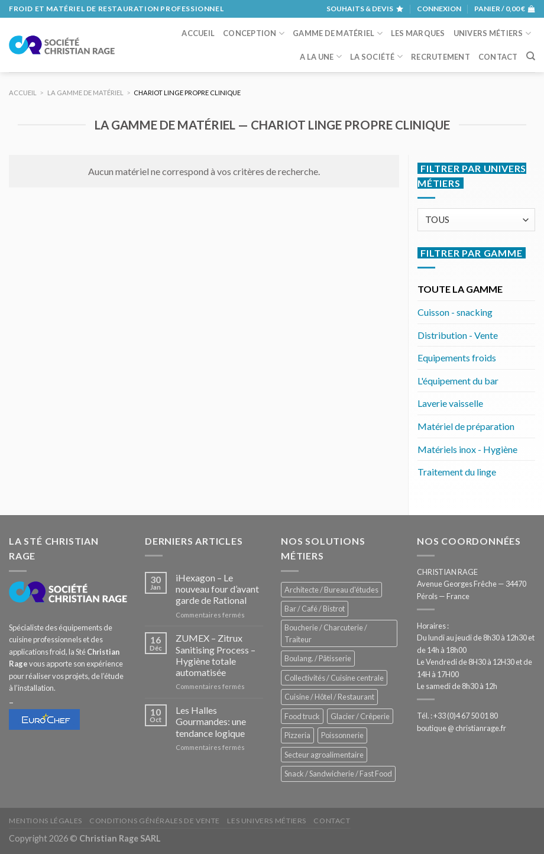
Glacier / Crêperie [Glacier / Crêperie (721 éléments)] (360, 716)
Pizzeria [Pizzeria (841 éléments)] (297, 735)
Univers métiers (492, 33)
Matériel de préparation (465, 426)
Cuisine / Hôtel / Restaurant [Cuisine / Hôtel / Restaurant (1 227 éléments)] (329, 696)
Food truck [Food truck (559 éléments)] (302, 716)
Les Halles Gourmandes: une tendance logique (211, 721)
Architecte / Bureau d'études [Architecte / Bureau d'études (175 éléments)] (331, 589)
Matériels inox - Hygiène (467, 449)
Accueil (198, 33)
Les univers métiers (266, 820)
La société (376, 56)
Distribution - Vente (457, 335)
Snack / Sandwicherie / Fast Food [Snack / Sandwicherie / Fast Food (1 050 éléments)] (338, 773)
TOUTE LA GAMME (460, 289)
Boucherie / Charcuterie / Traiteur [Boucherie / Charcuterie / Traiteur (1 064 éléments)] (325, 633)
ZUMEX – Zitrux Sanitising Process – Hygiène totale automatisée (215, 655)
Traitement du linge (456, 471)
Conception (253, 33)
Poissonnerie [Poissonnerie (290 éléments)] (342, 735)
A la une (321, 56)
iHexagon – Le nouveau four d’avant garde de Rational (217, 589)
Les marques (418, 33)
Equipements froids (456, 357)
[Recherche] (530, 56)
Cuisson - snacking (455, 312)
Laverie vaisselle (450, 403)
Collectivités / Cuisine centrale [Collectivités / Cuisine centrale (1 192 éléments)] (334, 677)
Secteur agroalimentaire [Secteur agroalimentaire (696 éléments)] (324, 754)
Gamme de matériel (338, 33)
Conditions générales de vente (154, 820)
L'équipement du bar (457, 380)
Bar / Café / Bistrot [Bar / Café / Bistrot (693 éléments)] (314, 608)
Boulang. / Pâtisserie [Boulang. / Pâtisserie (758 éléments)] (317, 658)
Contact (498, 57)
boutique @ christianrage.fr (461, 728)
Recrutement (440, 57)
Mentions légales (45, 820)
